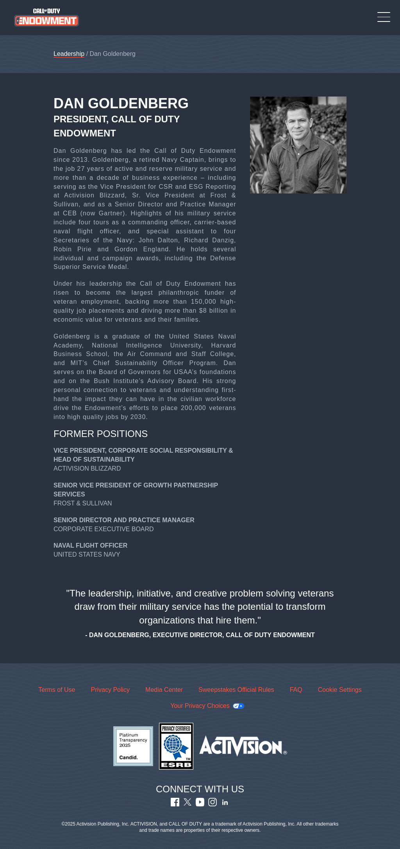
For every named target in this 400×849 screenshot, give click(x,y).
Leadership (69, 54)
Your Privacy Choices (199, 705)
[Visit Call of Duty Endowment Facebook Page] (175, 804)
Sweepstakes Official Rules (236, 689)
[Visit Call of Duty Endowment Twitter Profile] (187, 804)
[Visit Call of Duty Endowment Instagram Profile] (212, 804)
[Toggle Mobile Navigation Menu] (383, 17)
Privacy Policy (110, 689)
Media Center (164, 689)
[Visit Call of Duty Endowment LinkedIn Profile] (225, 804)
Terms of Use (56, 689)
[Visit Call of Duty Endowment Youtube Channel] (200, 804)
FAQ (296, 689)
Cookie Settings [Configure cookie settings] (340, 690)
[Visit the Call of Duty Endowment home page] (47, 17)
